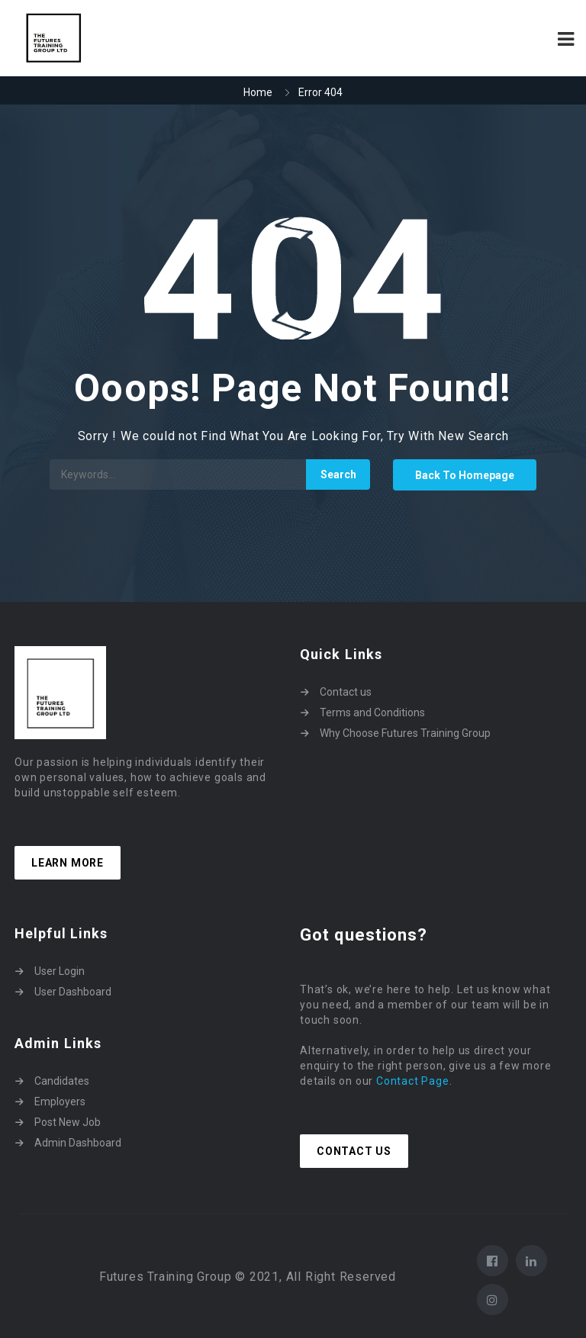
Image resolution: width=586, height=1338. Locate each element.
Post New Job (67, 1122)
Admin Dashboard (77, 1143)
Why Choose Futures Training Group (405, 733)
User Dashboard (72, 992)
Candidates (61, 1081)
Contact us (346, 692)
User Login (59, 971)
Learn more (67, 863)
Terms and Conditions (372, 712)
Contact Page (412, 1081)
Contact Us (354, 1151)
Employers (59, 1101)
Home (257, 92)
